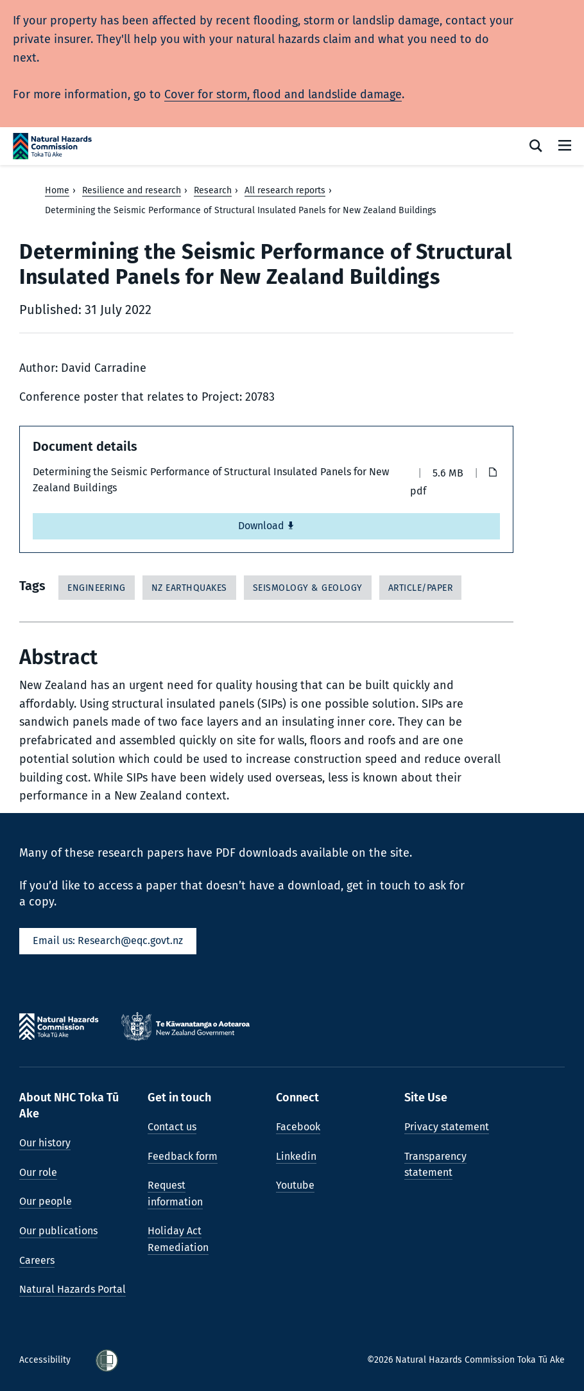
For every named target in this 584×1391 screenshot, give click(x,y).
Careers (37, 1260)
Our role (38, 1172)
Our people (45, 1201)
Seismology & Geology (308, 587)
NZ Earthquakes (189, 587)
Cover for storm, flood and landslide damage (283, 94)
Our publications (58, 1231)
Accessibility (46, 1359)
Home (57, 190)
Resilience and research (131, 190)
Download (266, 526)
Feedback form (183, 1156)
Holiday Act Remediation (178, 1239)
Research (213, 190)
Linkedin (296, 1156)
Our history (45, 1143)
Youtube (295, 1185)
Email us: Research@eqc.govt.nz (108, 940)
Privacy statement (446, 1127)
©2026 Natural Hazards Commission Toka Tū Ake (466, 1359)
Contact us (172, 1127)
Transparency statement (435, 1164)
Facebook (298, 1127)
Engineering (96, 587)
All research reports (285, 190)
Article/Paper (420, 587)
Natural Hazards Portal (72, 1289)
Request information (175, 1193)
